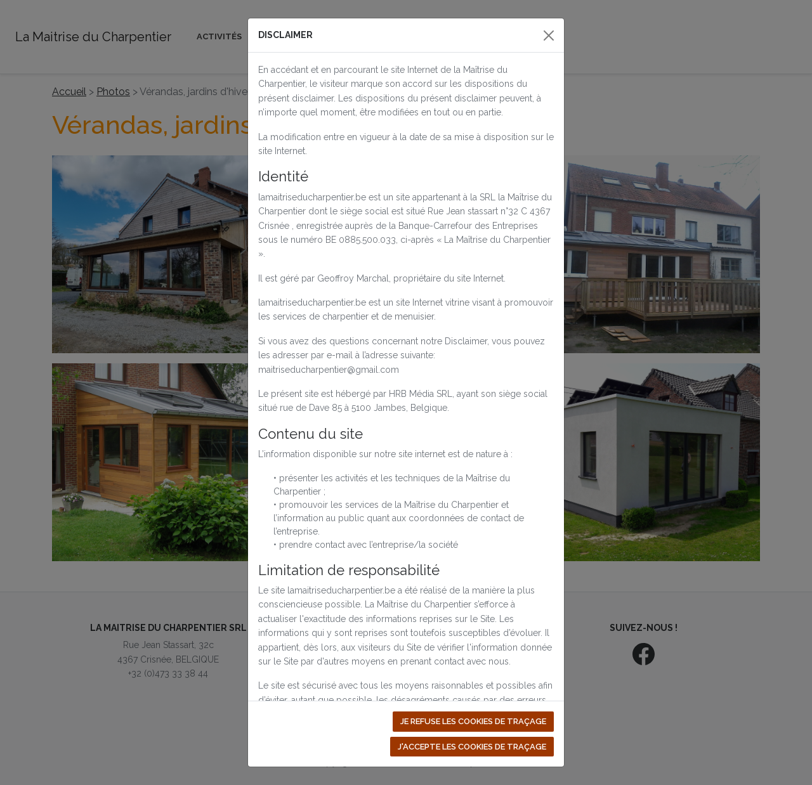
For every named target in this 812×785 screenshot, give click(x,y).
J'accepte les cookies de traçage (472, 746)
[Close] (549, 35)
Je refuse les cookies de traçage (473, 721)
